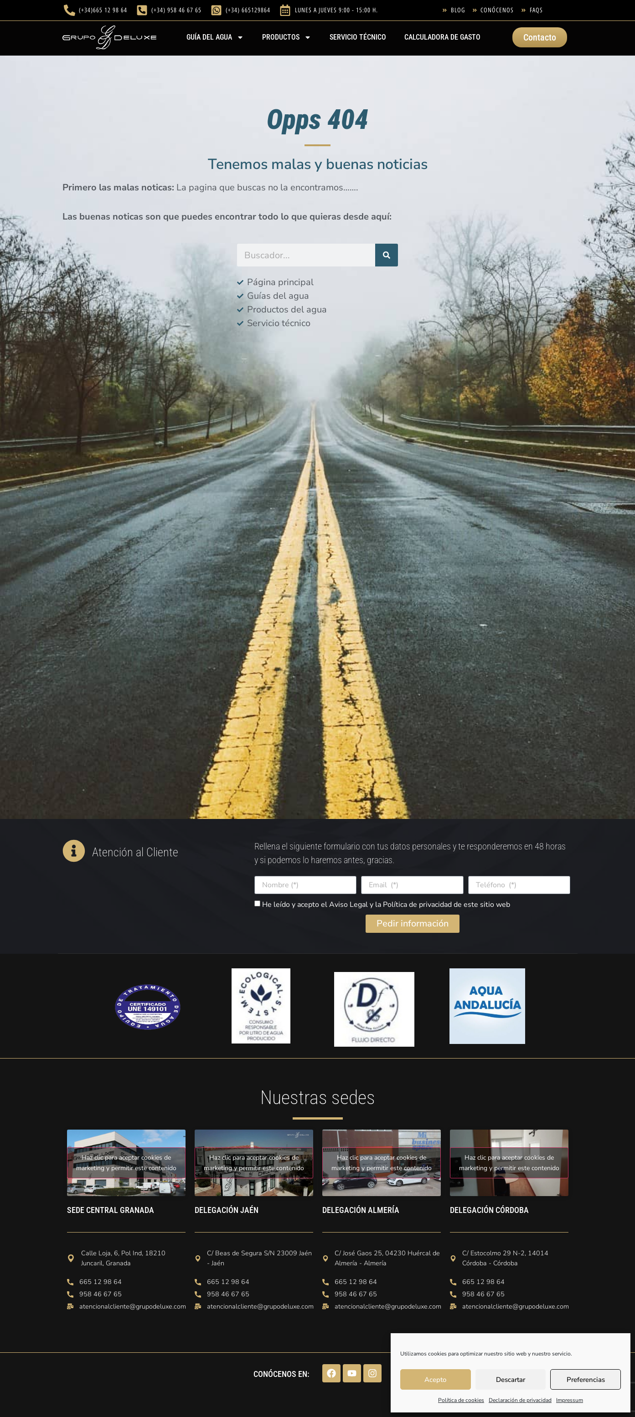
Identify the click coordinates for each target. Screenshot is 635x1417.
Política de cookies (461, 1400)
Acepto (435, 1379)
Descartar (510, 1379)
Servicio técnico (358, 37)
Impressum (569, 1400)
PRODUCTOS (286, 37)
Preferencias (586, 1379)
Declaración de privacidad (520, 1400)
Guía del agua (215, 37)
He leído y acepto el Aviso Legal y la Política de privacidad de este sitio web (386, 905)
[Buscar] (386, 255)
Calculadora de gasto (442, 37)
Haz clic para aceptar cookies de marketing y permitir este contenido (126, 1162)
